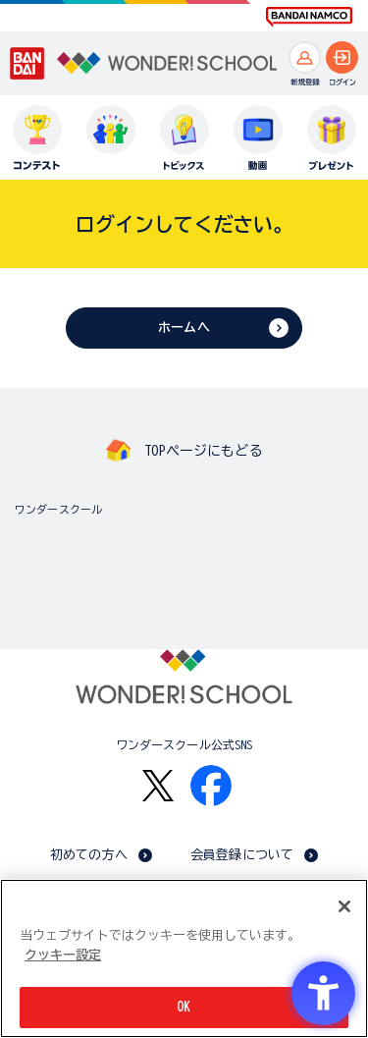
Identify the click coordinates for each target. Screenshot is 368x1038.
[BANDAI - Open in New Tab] (27, 64)
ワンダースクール (58, 509)
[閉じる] (344, 906)
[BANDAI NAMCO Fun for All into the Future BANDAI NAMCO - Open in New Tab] (309, 17)
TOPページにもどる (203, 451)
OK (183, 1007)
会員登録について (241, 854)
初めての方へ (89, 854)
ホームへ (184, 327)
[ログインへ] (342, 57)
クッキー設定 (63, 955)
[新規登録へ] (305, 57)
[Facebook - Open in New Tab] (211, 785)
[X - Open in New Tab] (158, 786)
